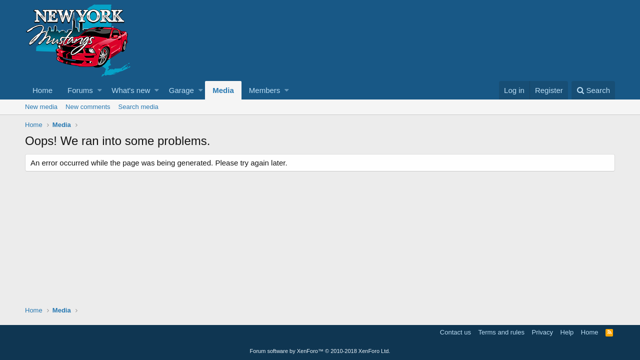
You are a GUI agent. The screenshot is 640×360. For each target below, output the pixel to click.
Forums (80, 90)
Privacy (542, 332)
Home (42, 90)
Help (567, 332)
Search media (138, 106)
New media (41, 106)
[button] (99, 90)
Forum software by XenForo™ (320, 351)
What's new (131, 90)
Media (223, 90)
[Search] (593, 90)
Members (264, 90)
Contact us (455, 332)
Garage (181, 90)
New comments (88, 106)
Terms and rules (501, 332)
